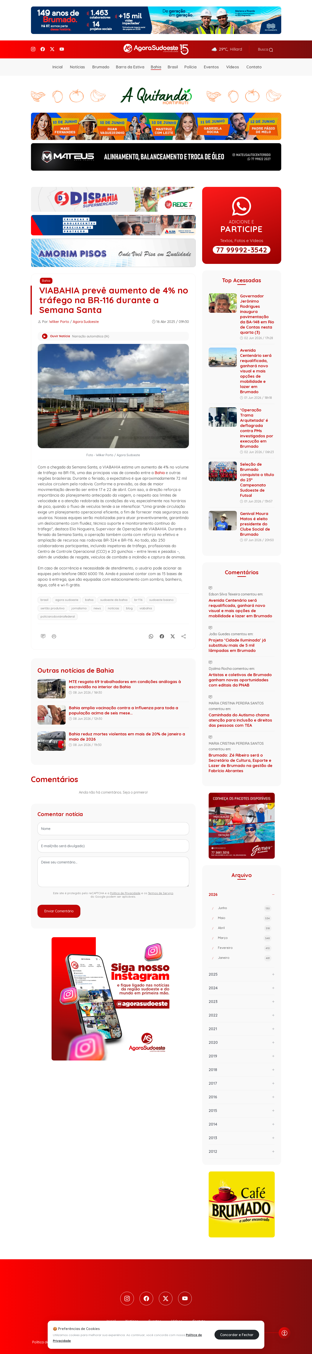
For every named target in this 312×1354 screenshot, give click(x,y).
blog (129, 607)
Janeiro (244, 957)
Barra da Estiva (130, 66)
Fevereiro (244, 947)
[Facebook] (43, 49)
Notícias (77, 66)
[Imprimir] (54, 634)
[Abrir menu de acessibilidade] (284, 1333)
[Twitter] (52, 49)
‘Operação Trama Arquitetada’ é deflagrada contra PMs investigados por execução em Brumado (256, 427)
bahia (89, 599)
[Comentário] (43, 634)
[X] (172, 634)
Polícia (190, 66)
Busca (265, 49)
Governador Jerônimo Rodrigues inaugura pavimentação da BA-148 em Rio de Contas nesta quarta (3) (257, 313)
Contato (254, 66)
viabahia (146, 607)
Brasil (173, 66)
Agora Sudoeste (86, 321)
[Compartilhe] (183, 634)
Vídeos (232, 66)
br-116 (138, 599)
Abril (244, 927)
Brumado (100, 66)
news (97, 607)
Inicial (57, 66)
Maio (244, 917)
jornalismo (79, 607)
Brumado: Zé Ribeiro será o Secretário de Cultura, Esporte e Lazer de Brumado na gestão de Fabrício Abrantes (240, 762)
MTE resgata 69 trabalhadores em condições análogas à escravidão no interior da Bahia (125, 683)
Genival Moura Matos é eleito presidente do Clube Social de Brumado (255, 523)
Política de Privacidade (125, 892)
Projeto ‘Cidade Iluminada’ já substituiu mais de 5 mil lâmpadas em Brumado (237, 644)
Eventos (211, 66)
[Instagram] (33, 49)
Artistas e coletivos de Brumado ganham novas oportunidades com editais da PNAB (240, 679)
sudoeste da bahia (113, 599)
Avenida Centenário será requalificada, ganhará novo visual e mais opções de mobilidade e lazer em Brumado (255, 370)
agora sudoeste (66, 599)
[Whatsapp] (151, 634)
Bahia (156, 66)
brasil (44, 599)
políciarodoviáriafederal (58, 616)
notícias (113, 607)
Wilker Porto (59, 321)
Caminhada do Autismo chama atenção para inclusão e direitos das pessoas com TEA (240, 719)
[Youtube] (62, 49)
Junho (244, 908)
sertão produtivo (53, 607)
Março (244, 937)
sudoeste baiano (161, 599)
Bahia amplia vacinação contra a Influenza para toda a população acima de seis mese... (123, 709)
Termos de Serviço (160, 892)
